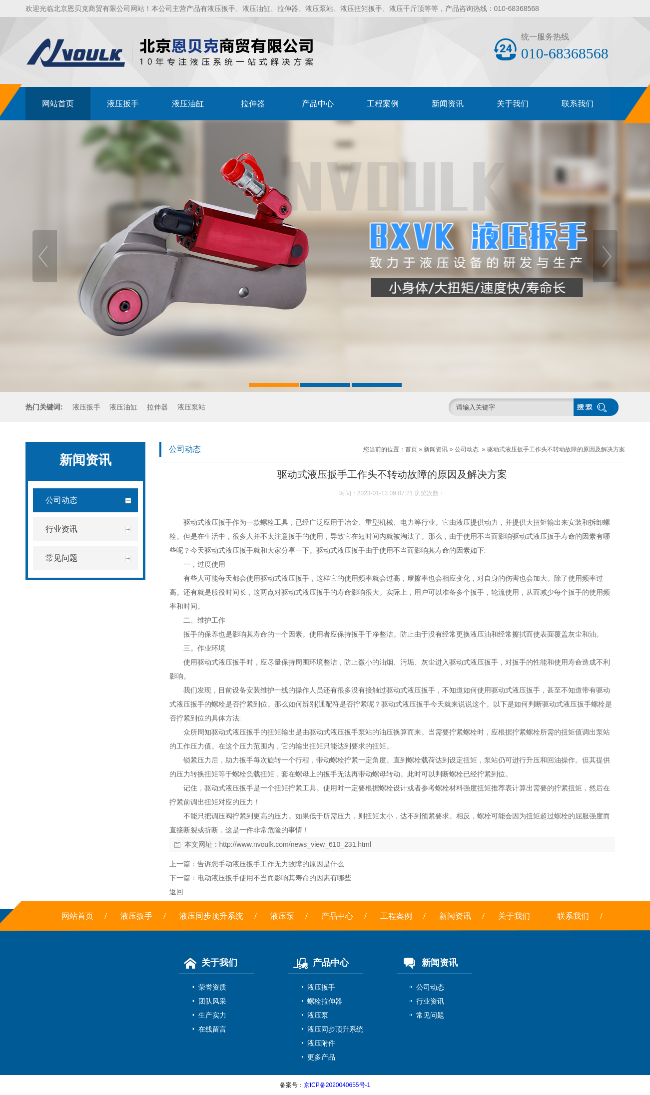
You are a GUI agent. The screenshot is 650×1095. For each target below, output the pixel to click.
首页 (411, 449)
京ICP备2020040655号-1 (337, 1085)
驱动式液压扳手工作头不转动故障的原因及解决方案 (556, 449)
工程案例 (383, 103)
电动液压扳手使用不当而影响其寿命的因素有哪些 (274, 878)
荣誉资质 (212, 987)
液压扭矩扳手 (361, 8)
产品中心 (318, 103)
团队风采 (212, 1001)
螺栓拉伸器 (324, 1001)
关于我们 (513, 103)
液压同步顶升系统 (211, 916)
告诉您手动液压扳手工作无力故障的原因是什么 (270, 864)
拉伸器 (287, 8)
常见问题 (430, 1015)
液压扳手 (221, 8)
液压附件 (321, 1043)
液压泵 (282, 916)
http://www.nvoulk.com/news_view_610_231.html (295, 844)
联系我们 (578, 103)
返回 (176, 892)
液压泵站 (319, 8)
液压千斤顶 (406, 8)
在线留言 (212, 1029)
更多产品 (321, 1057)
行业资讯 (430, 1001)
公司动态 (467, 449)
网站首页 (58, 103)
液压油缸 (256, 8)
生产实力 (212, 1015)
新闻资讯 (448, 103)
